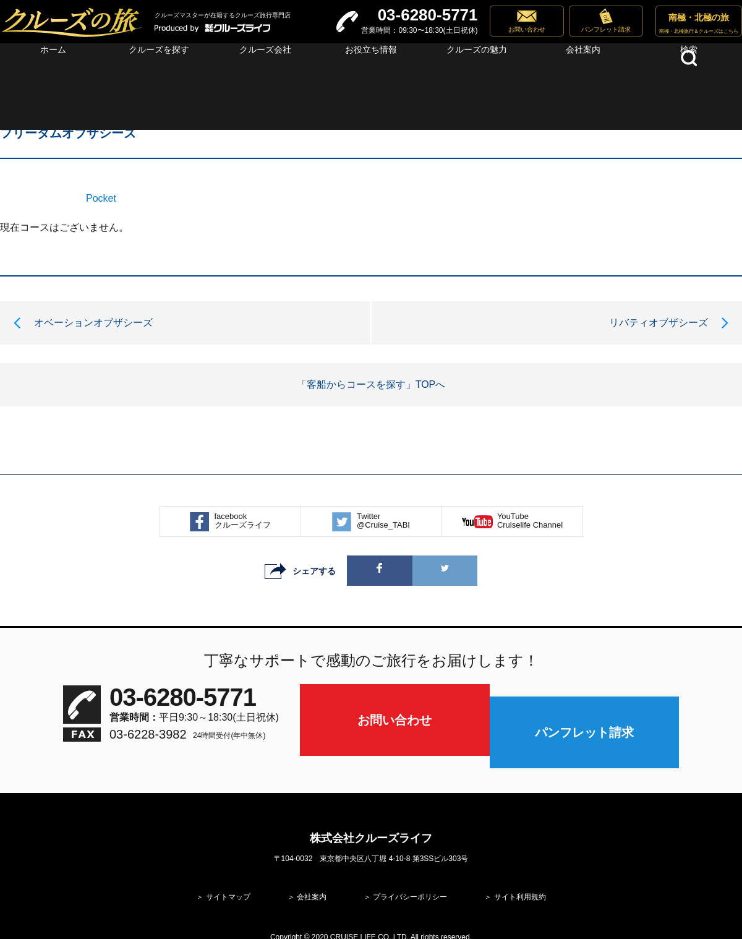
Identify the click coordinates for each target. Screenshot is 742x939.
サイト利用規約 (520, 859)
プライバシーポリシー (410, 859)
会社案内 (311, 859)
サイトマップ (228, 859)
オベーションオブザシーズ (93, 322)
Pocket (101, 198)
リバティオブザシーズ (658, 322)
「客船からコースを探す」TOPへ (371, 384)
